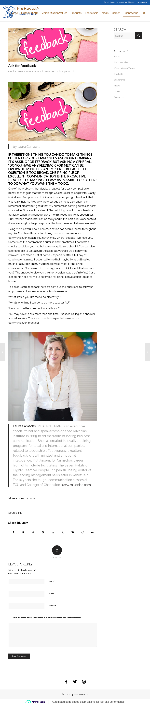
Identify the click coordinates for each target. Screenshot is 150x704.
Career (117, 91)
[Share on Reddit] (82, 532)
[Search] (144, 13)
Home (117, 56)
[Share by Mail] (92, 532)
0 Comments (32, 71)
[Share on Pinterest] (43, 532)
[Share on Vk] (73, 532)
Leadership (119, 80)
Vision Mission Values (124, 68)
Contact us (119, 97)
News (117, 85)
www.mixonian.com (76, 485)
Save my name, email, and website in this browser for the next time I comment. (47, 618)
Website (52, 606)
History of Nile (121, 62)
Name (52, 581)
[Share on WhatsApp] (33, 532)
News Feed (49, 71)
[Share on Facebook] (13, 532)
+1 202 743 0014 (141, 2)
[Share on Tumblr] (63, 532)
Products (118, 74)
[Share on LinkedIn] (53, 532)
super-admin (68, 71)
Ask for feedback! (22, 66)
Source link (15, 512)
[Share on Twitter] (23, 532)
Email (52, 593)
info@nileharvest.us (118, 2)
